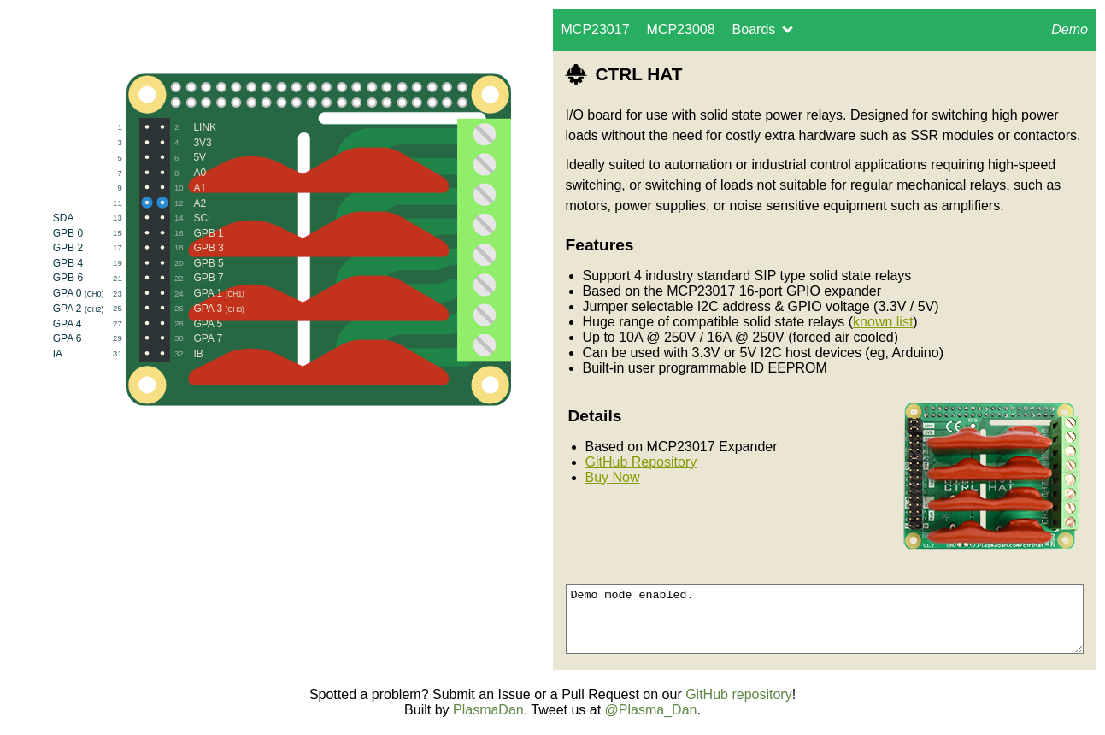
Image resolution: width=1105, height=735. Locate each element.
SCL (185, 217)
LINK (186, 127)
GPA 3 (200, 308)
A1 (181, 187)
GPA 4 (103, 322)
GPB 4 (103, 263)
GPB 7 (190, 278)
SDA (103, 217)
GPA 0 (103, 292)
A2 (181, 202)
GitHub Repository (641, 462)
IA (103, 353)
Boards (762, 29)
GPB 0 (103, 233)
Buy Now (612, 477)
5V (181, 157)
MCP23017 (595, 29)
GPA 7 (189, 338)
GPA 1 (200, 292)
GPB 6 (103, 278)
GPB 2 (103, 247)
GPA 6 (103, 338)
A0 (181, 172)
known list (883, 322)
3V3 (184, 142)
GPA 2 (103, 308)
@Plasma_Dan (651, 710)
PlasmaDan (488, 710)
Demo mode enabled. (825, 619)
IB (179, 353)
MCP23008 (681, 29)
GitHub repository (738, 694)
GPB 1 (190, 233)
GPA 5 (189, 322)
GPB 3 (190, 247)
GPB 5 (190, 263)
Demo (1065, 36)
